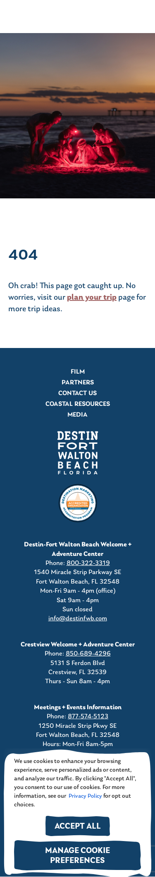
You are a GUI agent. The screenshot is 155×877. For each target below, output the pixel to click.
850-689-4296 (88, 654)
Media (77, 415)
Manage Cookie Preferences (77, 856)
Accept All (78, 827)
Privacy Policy (84, 796)
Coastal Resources (77, 404)
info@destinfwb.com (77, 618)
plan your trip (92, 297)
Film (78, 372)
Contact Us (77, 393)
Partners (78, 382)
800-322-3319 (88, 563)
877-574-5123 (88, 716)
